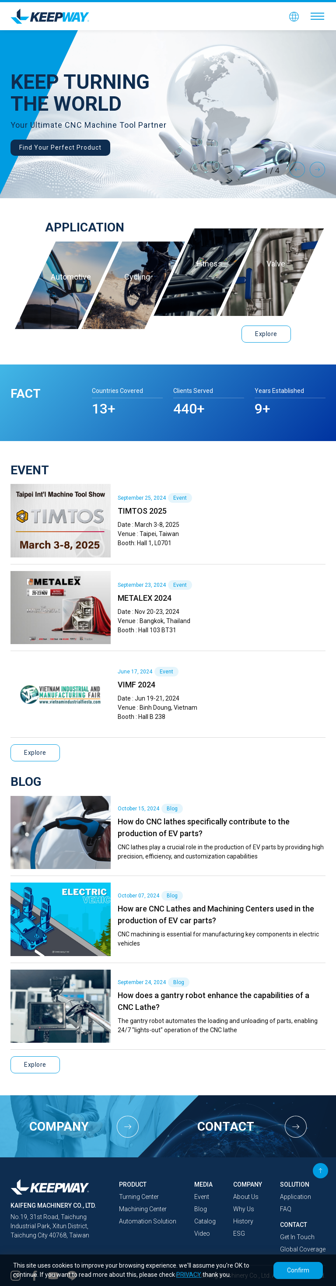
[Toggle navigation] (317, 16)
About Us (246, 1196)
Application (295, 1196)
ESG (239, 1233)
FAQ (285, 1208)
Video (202, 1233)
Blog (200, 1208)
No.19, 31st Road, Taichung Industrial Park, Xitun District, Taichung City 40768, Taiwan (49, 1226)
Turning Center (139, 1196)
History (243, 1221)
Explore (266, 333)
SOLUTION (294, 1184)
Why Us (243, 1208)
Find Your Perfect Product (60, 147)
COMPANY (247, 1184)
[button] (294, 16)
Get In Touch (297, 1236)
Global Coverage (303, 1249)
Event (201, 1196)
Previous (297, 169)
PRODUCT (133, 1184)
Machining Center (143, 1208)
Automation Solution (147, 1221)
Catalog (205, 1221)
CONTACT (293, 1224)
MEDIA (203, 1184)
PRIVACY (188, 1274)
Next (318, 169)
